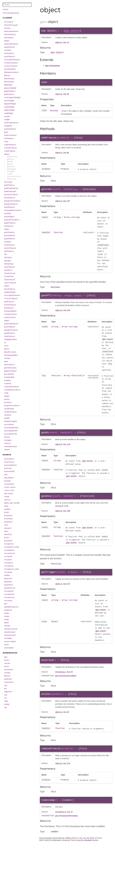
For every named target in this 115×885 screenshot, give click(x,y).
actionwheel (9, 471)
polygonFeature (10, 204)
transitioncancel (10, 629)
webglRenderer (10, 339)
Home (5, 9)
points (6, 399)
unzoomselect (10, 641)
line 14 (66, 43)
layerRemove (9, 588)
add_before (8, 478)
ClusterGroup (9, 273)
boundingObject (11, 355)
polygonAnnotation (12, 201)
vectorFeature (10, 248)
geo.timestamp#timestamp (66, 826)
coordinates (9, 484)
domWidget (9, 101)
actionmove (9, 462)
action (6, 660)
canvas (7, 663)
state (6, 506)
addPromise (12, 157)
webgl (6, 704)
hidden (7, 575)
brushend (8, 515)
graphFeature (9, 91)
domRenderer (10, 69)
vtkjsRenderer (10, 292)
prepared (8, 610)
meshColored (9, 317)
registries (8, 692)
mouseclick (9, 544)
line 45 (66, 95)
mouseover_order (11, 569)
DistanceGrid (9, 280)
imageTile (8, 126)
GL (5, 343)
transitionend (9, 632)
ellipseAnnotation (11, 72)
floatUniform (9, 365)
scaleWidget (9, 107)
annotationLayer (11, 25)
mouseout (8, 563)
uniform (7, 443)
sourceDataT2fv (10, 434)
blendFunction (10, 352)
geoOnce (11, 166)
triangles (7, 440)
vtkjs (6, 701)
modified (10, 171)
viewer (7, 450)
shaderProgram (10, 421)
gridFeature (9, 94)
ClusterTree (8, 276)
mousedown (9, 550)
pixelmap (8, 679)
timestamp (11, 179)
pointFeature (9, 198)
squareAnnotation (11, 220)
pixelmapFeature (11, 44)
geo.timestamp (52, 66)
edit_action (8, 493)
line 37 (70, 822)
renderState (9, 409)
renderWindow (10, 412)
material (7, 383)
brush (6, 512)
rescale (7, 626)
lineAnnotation (10, 135)
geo (5, 657)
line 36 (66, 721)
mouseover (9, 566)
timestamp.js (60, 680)
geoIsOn (10, 159)
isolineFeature (10, 34)
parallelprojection (11, 607)
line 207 (66, 590)
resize (6, 613)
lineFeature (8, 38)
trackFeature (9, 56)
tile (5, 254)
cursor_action (10, 487)
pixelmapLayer (10, 191)
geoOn (10, 164)
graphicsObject (10, 371)
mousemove (9, 553)
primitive (8, 402)
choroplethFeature (12, 60)
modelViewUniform (12, 390)
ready (6, 619)
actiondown (9, 459)
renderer (7, 50)
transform (8, 270)
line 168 (66, 517)
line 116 (66, 773)
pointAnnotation (11, 194)
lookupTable (9, 377)
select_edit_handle (11, 503)
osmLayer (8, 182)
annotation (8, 22)
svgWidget (8, 113)
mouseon (8, 560)
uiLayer (7, 116)
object (6, 41)
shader (7, 418)
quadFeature (9, 47)
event (6, 666)
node (6, 393)
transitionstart (10, 635)
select (6, 623)
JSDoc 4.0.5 (70, 849)
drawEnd (8, 534)
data (6, 361)
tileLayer (7, 261)
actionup (8, 468)
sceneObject (9, 217)
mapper (7, 380)
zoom (6, 645)
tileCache (8, 257)
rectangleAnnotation (12, 210)
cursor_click (9, 490)
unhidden (8, 638)
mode (6, 497)
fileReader (8, 85)
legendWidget (10, 104)
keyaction (8, 578)
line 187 (66, 204)
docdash (88, 851)
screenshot (8, 682)
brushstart (8, 519)
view (6, 525)
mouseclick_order (11, 547)
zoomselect (9, 648)
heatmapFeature (11, 31)
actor (6, 346)
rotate (6, 616)
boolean (7, 481)
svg (5, 685)
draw (6, 531)
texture (7, 437)
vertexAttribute (10, 446)
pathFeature (9, 185)
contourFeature (10, 66)
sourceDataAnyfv (11, 428)
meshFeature (9, 151)
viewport (8, 528)
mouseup (8, 572)
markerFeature (10, 148)
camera (7, 28)
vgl (5, 707)
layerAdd (8, 582)
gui (5, 688)
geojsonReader (10, 88)
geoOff (10, 161)
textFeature (9, 53)
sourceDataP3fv (10, 431)
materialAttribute (11, 387)
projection (8, 522)
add (5, 475)
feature (7, 75)
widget (7, 119)
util (5, 698)
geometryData (10, 368)
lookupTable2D (10, 311)
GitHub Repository (11, 13)
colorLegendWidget (12, 97)
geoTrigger (11, 169)
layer (6, 132)
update (7, 509)
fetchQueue (9, 82)
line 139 (66, 449)
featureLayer (9, 79)
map (6, 141)
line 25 (70, 680)
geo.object (72, 31)
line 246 (66, 314)
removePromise (13, 176)
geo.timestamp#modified (65, 683)
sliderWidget (9, 110)
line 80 (66, 155)
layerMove (8, 585)
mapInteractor (10, 145)
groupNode (9, 374)
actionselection (10, 465)
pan (5, 604)
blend (6, 349)
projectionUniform (12, 406)
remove (7, 500)
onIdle (9, 174)
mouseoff (8, 556)
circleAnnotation (11, 63)
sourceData (9, 424)
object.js (58, 43)
